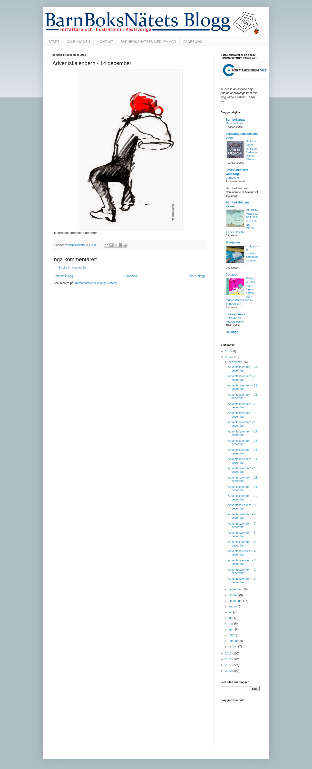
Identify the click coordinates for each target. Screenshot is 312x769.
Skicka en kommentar (72, 267)
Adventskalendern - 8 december (241, 516)
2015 (229, 351)
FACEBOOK (192, 42)
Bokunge (232, 332)
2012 (229, 659)
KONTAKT (105, 42)
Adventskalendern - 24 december (242, 368)
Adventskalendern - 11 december (242, 488)
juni (231, 618)
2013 (229, 653)
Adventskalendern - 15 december (242, 451)
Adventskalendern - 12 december (242, 479)
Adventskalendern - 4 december (241, 552)
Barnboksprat (235, 119)
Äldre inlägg (197, 276)
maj (231, 623)
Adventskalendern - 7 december (241, 525)
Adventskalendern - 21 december (242, 396)
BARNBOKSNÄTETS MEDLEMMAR (148, 42)
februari (234, 641)
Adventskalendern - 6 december (241, 534)
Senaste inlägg (63, 276)
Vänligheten (233, 177)
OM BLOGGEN (78, 42)
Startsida (131, 276)
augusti (234, 606)
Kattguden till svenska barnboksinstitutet (252, 253)
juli (231, 612)
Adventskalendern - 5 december (241, 543)
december (236, 362)
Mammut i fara (235, 123)
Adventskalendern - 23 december (242, 378)
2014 (229, 357)
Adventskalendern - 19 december (242, 414)
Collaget (231, 274)
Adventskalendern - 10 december (242, 497)
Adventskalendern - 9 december (241, 506)
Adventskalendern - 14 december (242, 460)
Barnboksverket (237, 188)
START (54, 42)
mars (232, 635)
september (236, 601)
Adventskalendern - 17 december (242, 433)
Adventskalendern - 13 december (242, 470)
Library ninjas (235, 314)
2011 (229, 665)
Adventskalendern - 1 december (241, 580)
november (236, 589)
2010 (229, 671)
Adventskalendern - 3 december (241, 562)
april (232, 629)
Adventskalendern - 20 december (242, 405)
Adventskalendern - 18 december (242, 424)
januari (233, 646)
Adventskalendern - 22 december (242, 387)
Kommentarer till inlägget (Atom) (96, 283)
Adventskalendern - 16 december (242, 442)
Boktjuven (233, 242)
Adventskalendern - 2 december (241, 571)
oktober (234, 595)
